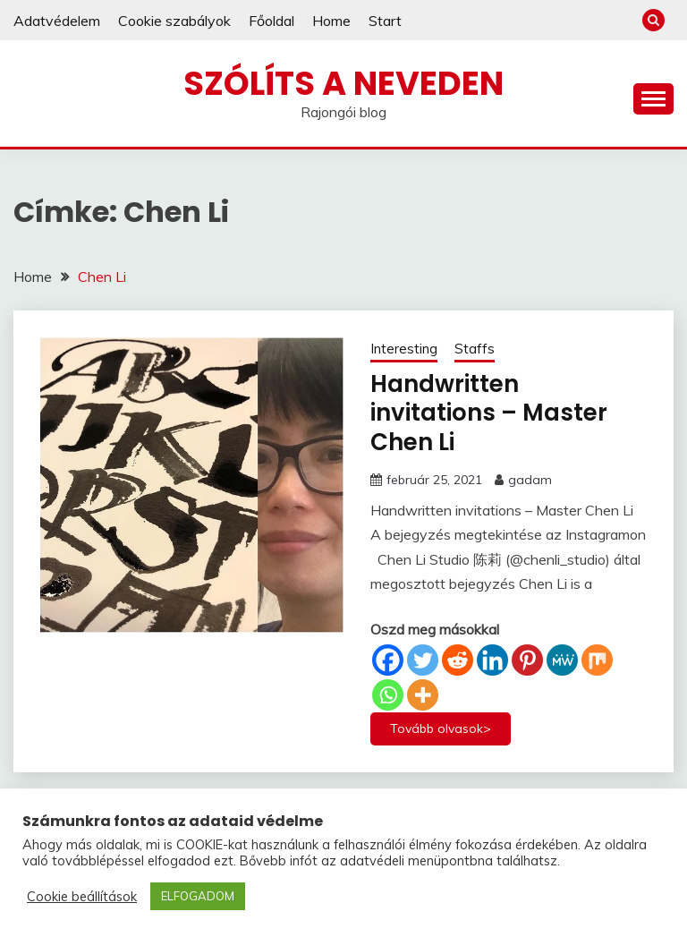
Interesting (403, 348)
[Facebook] (387, 660)
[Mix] (597, 660)
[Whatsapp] (387, 695)
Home (331, 21)
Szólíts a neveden (343, 83)
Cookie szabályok (174, 21)
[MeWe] (562, 660)
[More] (422, 695)
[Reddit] (457, 660)
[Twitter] (422, 660)
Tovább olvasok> (440, 728)
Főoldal (271, 21)
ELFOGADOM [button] (197, 896)
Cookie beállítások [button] (82, 897)
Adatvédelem (56, 21)
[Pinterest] (527, 660)
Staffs (474, 348)
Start (385, 21)
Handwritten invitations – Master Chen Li (488, 413)
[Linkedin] (492, 660)
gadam (530, 480)
